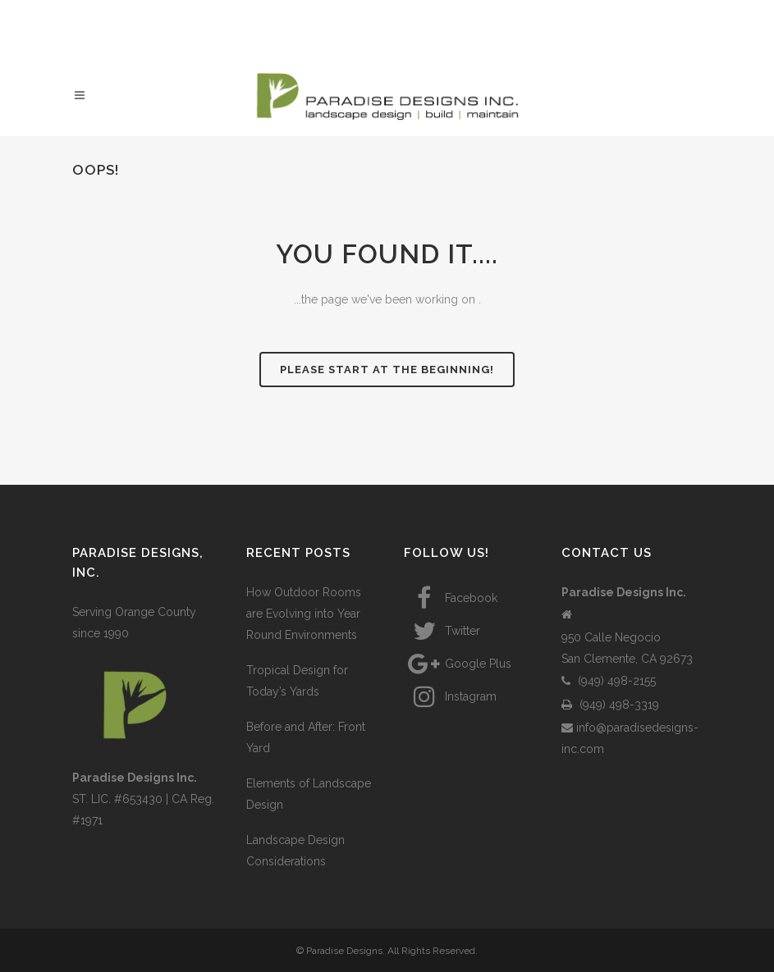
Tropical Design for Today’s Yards (297, 681)
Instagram (450, 696)
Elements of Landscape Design (308, 794)
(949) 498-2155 (608, 680)
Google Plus (457, 663)
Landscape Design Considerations (295, 850)
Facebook (450, 598)
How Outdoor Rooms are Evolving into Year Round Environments (303, 613)
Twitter (442, 630)
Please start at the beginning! (387, 369)
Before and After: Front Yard (305, 737)
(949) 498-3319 (610, 704)
